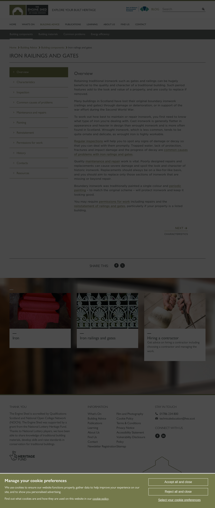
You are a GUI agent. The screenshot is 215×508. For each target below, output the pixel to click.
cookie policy (101, 498)
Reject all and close (178, 491)
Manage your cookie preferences (36, 480)
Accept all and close (178, 482)
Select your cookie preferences (179, 500)
